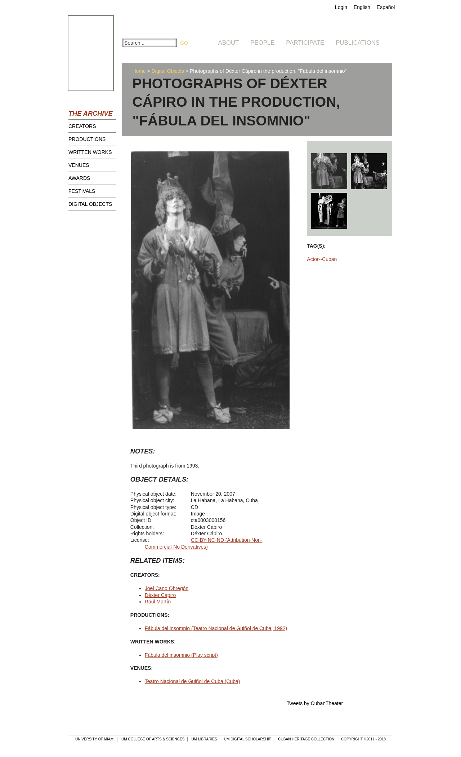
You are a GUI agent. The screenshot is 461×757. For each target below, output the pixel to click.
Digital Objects (90, 204)
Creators (82, 126)
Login (341, 7)
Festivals (81, 191)
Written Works (90, 152)
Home (139, 71)
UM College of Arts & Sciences (153, 739)
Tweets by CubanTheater (315, 703)
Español (386, 7)
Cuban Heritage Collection (306, 739)
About (228, 42)
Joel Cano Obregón (166, 588)
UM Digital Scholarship (248, 739)
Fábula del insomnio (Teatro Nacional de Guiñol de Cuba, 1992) (216, 628)
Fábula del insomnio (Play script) (181, 655)
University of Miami (95, 739)
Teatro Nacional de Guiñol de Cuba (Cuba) (192, 681)
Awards (79, 178)
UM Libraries (204, 739)
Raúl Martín (158, 602)
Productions (87, 139)
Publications (358, 42)
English (362, 7)
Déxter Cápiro (160, 595)
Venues (78, 165)
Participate (305, 42)
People (262, 42)
